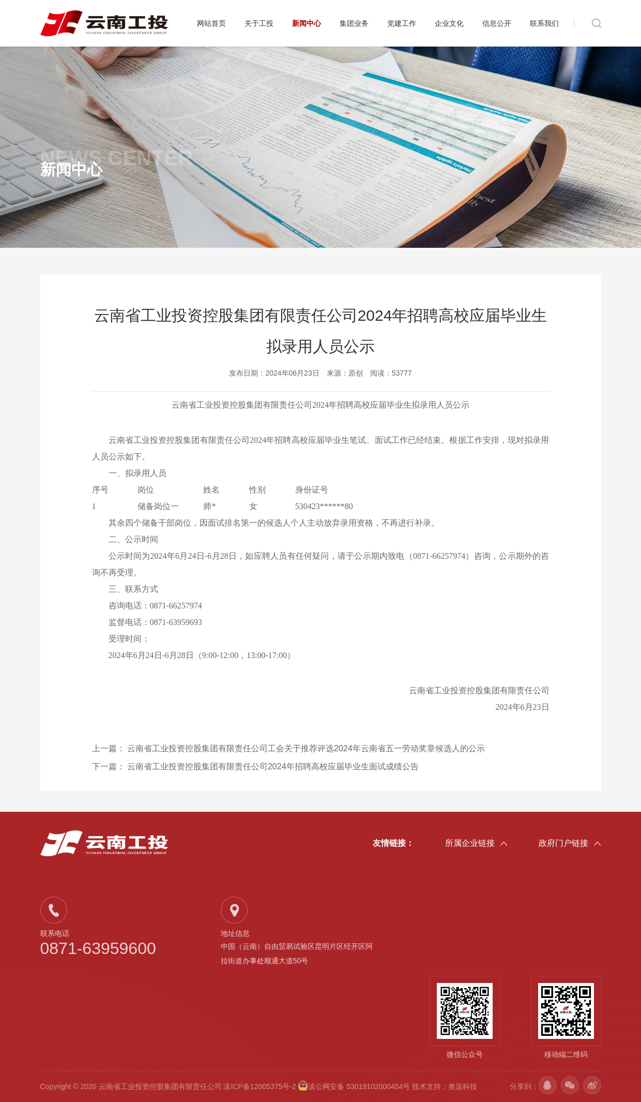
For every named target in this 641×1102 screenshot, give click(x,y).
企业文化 (449, 23)
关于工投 (259, 23)
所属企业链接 (476, 844)
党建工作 (401, 23)
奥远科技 (462, 1086)
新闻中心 (306, 23)
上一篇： (288, 748)
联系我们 (544, 23)
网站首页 (211, 23)
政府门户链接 (570, 844)
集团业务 (354, 23)
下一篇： (255, 766)
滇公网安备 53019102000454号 (355, 1086)
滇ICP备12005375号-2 (259, 1086)
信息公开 (496, 23)
